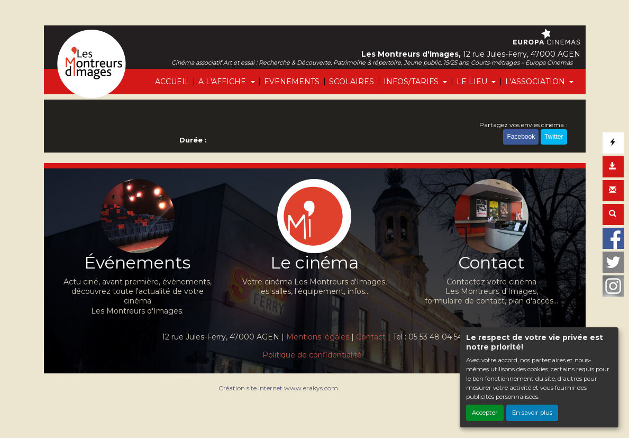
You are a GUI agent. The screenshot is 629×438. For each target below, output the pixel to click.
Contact (371, 337)
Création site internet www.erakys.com (278, 388)
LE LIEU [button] (473, 81)
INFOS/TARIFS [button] (412, 81)
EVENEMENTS (292, 81)
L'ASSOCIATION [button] (536, 81)
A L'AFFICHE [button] (223, 81)
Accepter (485, 412)
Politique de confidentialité (312, 355)
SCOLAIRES (351, 81)
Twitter (553, 136)
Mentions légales (317, 337)
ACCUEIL (172, 81)
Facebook (521, 136)
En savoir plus (532, 412)
